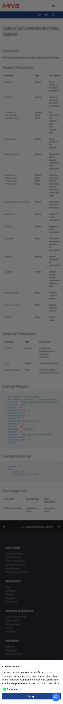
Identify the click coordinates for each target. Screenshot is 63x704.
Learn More (53, 683)
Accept (31, 696)
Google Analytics (15, 689)
